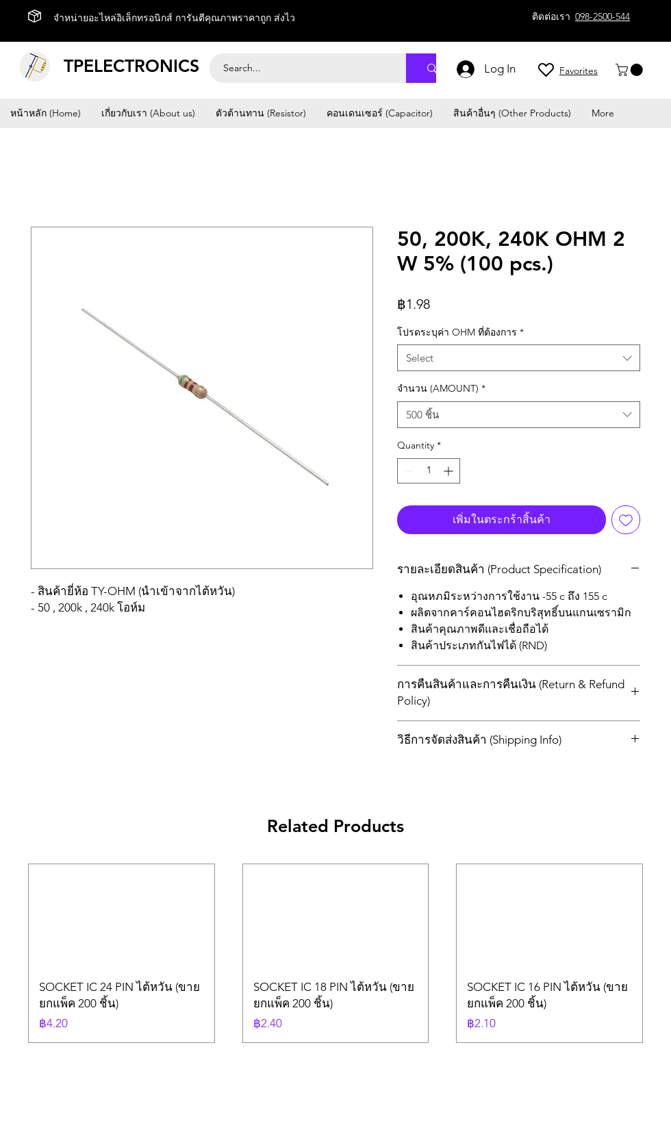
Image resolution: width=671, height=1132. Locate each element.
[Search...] (300, 68)
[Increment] (449, 471)
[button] (631, 70)
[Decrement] (407, 471)
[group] (335, 953)
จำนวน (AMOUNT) (441, 388)
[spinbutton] (428, 471)
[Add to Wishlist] (625, 519)
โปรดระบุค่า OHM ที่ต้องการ (460, 332)
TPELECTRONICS (131, 65)
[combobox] (518, 357)
